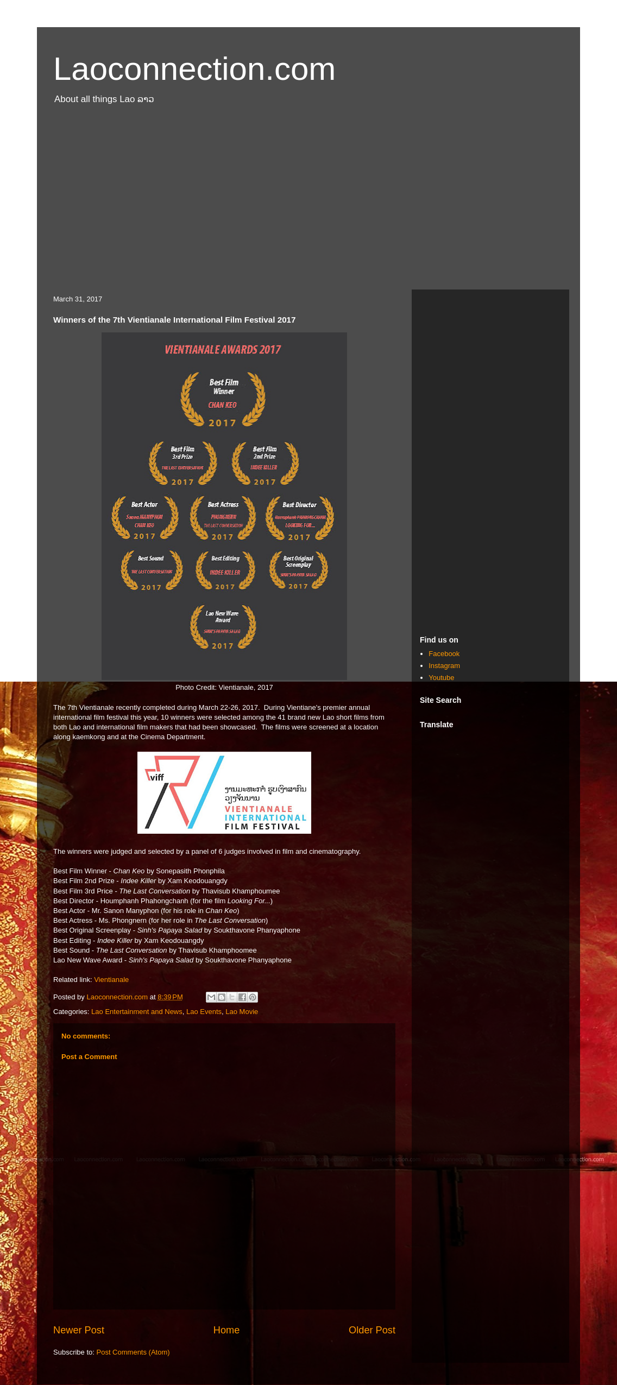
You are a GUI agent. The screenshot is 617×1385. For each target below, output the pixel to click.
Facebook (444, 654)
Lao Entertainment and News (136, 1012)
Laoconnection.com (194, 69)
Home (226, 1330)
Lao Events (204, 1012)
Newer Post (78, 1330)
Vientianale (111, 979)
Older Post (372, 1330)
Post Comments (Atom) (133, 1352)
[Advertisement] (308, 203)
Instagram (444, 666)
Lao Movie (241, 1012)
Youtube (441, 677)
